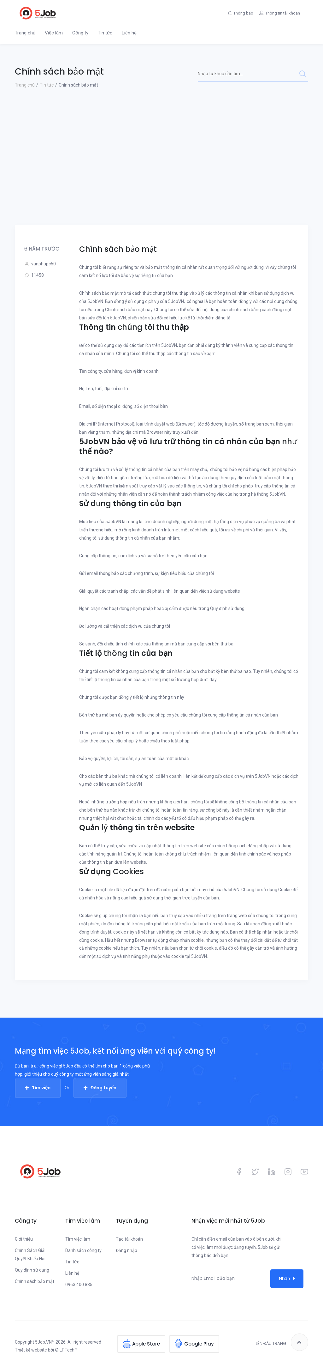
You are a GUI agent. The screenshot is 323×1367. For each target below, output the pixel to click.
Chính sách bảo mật (34, 1281)
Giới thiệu (24, 1239)
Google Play (199, 1342)
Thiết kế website (31, 1349)
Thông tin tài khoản (281, 13)
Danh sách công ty (83, 1250)
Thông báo (239, 13)
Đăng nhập (126, 1250)
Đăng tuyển (103, 1088)
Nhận (287, 1278)
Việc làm (54, 33)
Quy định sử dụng (32, 1270)
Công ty (80, 33)
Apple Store (146, 1342)
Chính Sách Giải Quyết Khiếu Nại (30, 1254)
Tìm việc (41, 1088)
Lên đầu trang (282, 1342)
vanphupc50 (40, 264)
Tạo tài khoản (129, 1239)
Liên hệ (129, 33)
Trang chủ (25, 33)
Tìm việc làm (77, 1239)
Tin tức (105, 33)
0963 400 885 (78, 1284)
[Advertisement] (161, 178)
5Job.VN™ (45, 1342)
